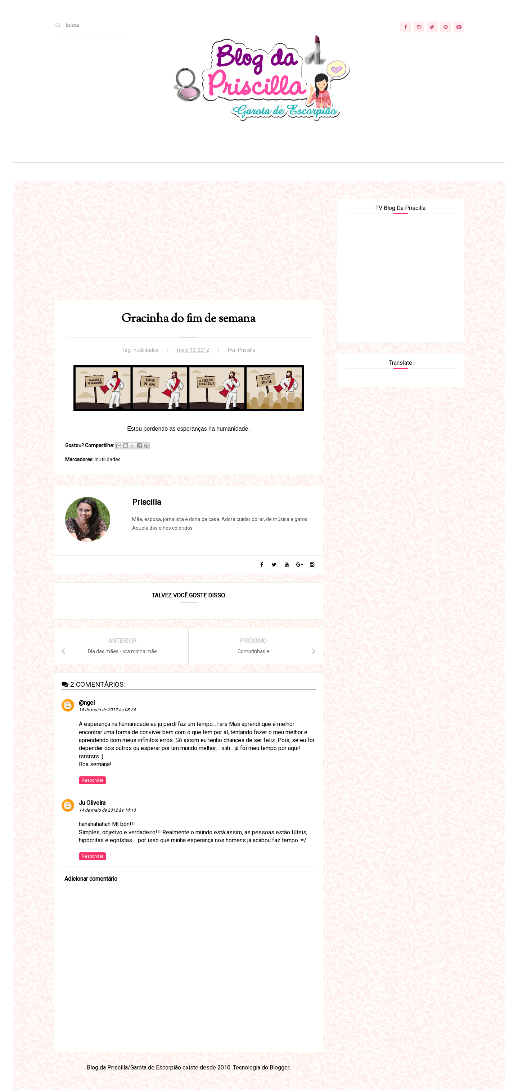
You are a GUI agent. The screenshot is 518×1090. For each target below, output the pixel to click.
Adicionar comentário (90, 878)
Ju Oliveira (92, 802)
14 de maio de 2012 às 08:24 (107, 709)
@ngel (87, 702)
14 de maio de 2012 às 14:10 (107, 810)
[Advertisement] (188, 249)
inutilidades (145, 350)
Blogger (279, 1067)
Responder (92, 780)
